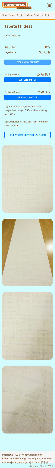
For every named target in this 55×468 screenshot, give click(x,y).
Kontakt (30, 458)
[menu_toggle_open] (49, 5)
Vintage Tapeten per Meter (39, 15)
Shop (4, 15)
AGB (17, 454)
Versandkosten (16, 106)
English (26, 462)
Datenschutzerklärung (13, 458)
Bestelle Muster (27, 97)
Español (35, 462)
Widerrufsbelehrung (32, 454)
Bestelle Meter (28, 79)
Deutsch (6, 462)
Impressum (7, 454)
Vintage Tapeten (17, 15)
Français (16, 462)
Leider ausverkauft (27, 62)
